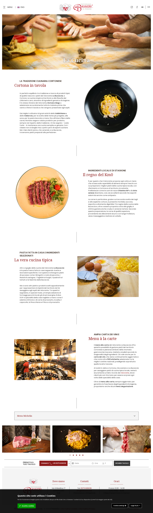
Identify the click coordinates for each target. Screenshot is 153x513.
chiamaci (53, 463)
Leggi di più (134, 505)
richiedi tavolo (122, 463)
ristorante (125, 373)
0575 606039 (86, 488)
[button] (70, 455)
